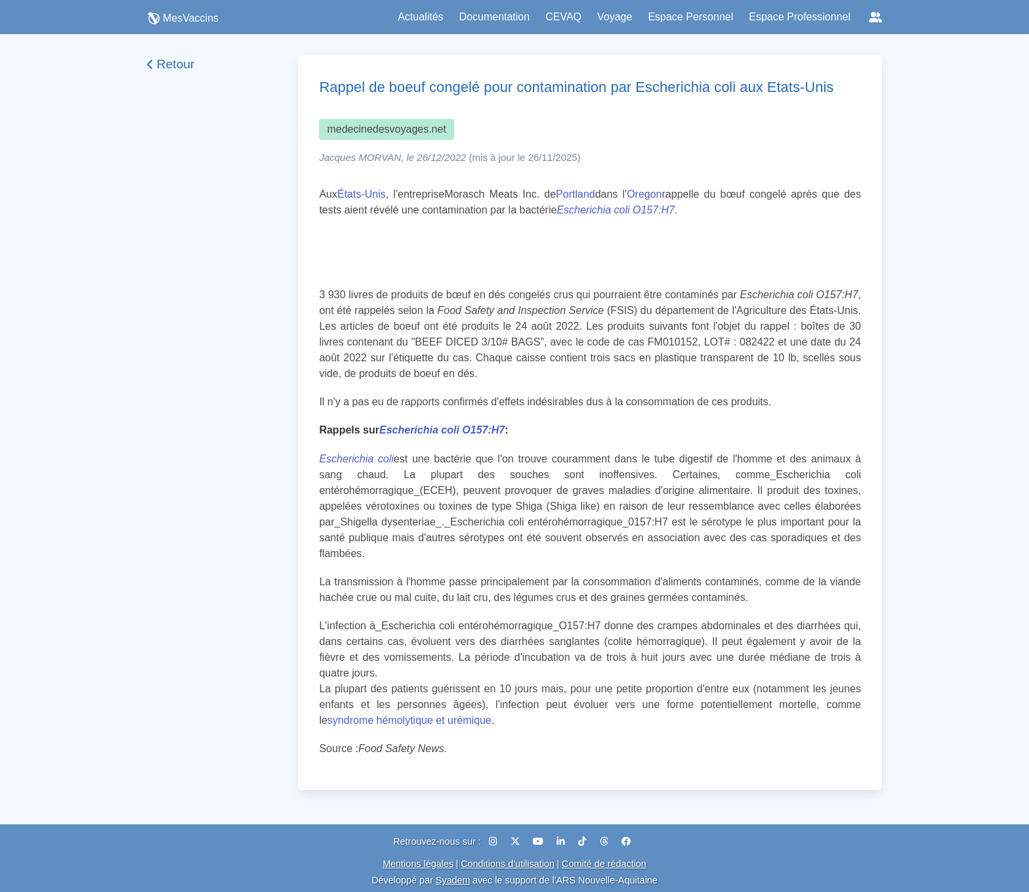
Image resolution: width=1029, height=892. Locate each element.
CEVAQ (563, 16)
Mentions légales (418, 864)
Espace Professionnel (799, 16)
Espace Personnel (690, 16)
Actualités (420, 16)
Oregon (644, 194)
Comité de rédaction (604, 864)
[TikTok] (584, 841)
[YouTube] (539, 841)
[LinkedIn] (562, 841)
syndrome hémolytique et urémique (409, 720)
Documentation (494, 16)
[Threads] (605, 841)
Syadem (453, 880)
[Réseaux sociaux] (875, 17)
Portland (575, 194)
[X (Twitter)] (516, 841)
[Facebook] (626, 841)
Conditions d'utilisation (508, 864)
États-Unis (361, 194)
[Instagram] (494, 841)
